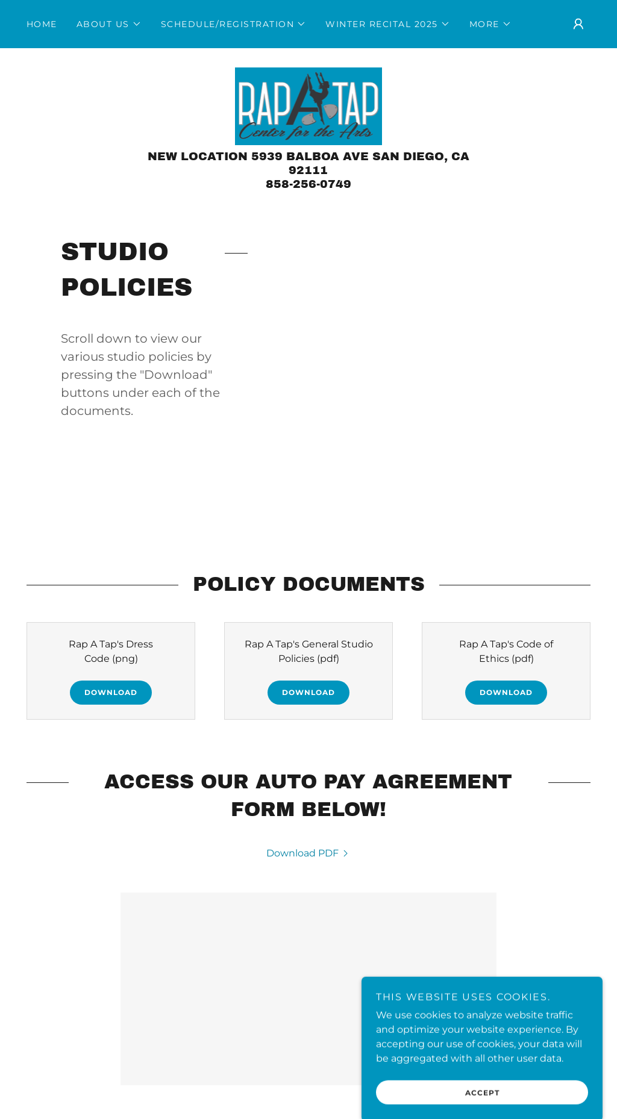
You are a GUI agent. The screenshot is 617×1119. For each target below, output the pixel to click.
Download (110, 692)
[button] (109, 24)
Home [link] (42, 24)
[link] (309, 105)
